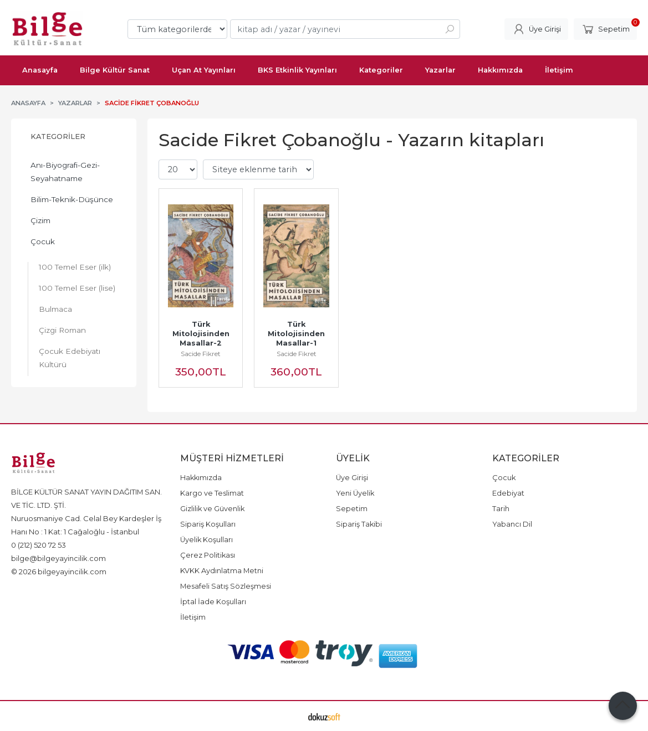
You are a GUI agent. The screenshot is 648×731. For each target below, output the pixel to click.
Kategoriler (57, 136)
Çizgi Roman (62, 330)
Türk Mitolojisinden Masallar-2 (202, 333)
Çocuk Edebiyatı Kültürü (69, 358)
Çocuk (42, 241)
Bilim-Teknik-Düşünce (71, 199)
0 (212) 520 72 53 (38, 544)
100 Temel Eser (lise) (77, 288)
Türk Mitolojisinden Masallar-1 (297, 333)
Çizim (40, 220)
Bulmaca (55, 309)
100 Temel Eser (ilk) (75, 266)
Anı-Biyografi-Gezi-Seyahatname (65, 172)
